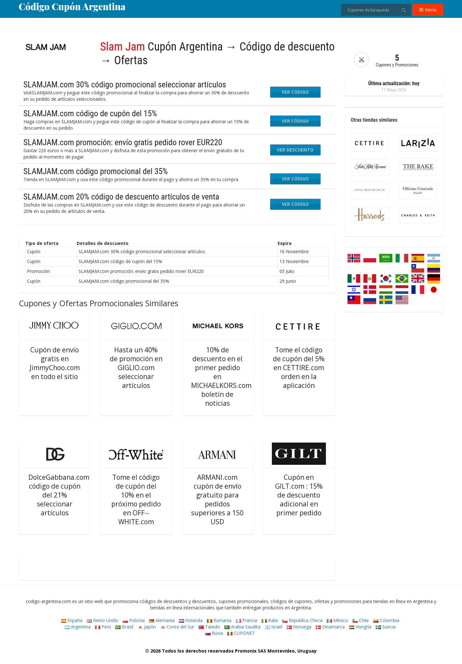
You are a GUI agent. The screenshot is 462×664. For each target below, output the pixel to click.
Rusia (214, 633)
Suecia (386, 627)
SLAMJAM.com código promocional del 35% (96, 171)
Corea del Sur (177, 627)
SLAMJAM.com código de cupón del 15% (90, 113)
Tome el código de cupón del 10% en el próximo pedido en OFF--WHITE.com (136, 499)
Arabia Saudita (242, 627)
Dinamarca (330, 627)
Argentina (78, 627)
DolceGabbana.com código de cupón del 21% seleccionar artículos (58, 495)
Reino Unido (102, 620)
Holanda (191, 620)
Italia (270, 620)
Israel (273, 627)
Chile (361, 620)
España (71, 620)
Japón (147, 627)
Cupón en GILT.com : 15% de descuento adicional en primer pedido (299, 495)
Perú (103, 627)
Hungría (360, 627)
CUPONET (241, 633)
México (337, 620)
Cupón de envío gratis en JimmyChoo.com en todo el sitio (55, 363)
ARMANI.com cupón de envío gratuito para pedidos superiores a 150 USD (217, 499)
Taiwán (209, 627)
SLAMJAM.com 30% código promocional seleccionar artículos (125, 84)
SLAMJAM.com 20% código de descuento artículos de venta (121, 196)
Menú (428, 10)
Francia (246, 620)
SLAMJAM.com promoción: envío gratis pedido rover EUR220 (123, 142)
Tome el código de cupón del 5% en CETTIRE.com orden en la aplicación (299, 367)
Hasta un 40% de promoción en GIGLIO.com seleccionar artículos (136, 367)
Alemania (162, 620)
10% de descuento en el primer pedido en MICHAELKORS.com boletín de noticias (221, 376)
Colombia (386, 620)
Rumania (219, 620)
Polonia (134, 620)
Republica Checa (302, 620)
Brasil (124, 627)
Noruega (299, 627)
